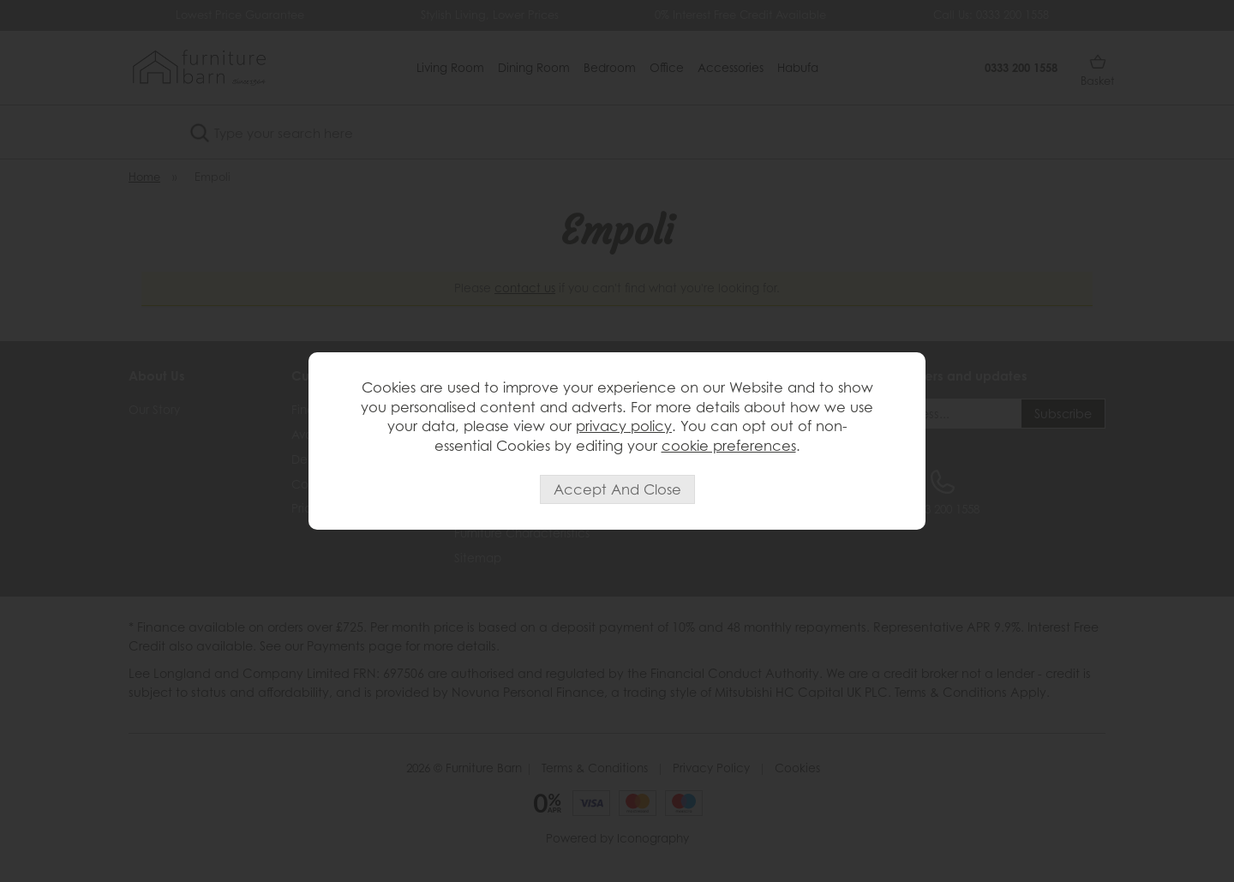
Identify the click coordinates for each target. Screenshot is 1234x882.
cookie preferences (729, 445)
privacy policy (624, 426)
